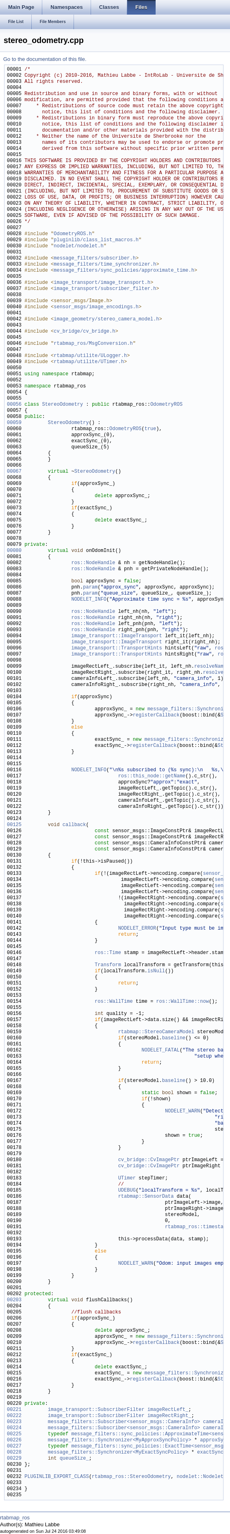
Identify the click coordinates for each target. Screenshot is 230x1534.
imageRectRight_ (169, 1416)
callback (74, 825)
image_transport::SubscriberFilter (96, 1409)
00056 (14, 404)
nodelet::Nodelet (200, 1476)
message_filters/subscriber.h (95, 258)
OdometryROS (166, 404)
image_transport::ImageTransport (116, 636)
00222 (14, 1416)
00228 (14, 1452)
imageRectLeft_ (168, 1409)
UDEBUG (127, 1190)
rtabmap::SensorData (146, 1196)
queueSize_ (74, 1458)
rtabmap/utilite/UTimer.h (89, 362)
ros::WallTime (114, 1001)
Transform (108, 965)
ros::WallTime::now (182, 1001)
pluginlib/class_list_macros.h (96, 240)
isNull (156, 971)
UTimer (127, 1178)
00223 (14, 1422)
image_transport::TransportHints (116, 648)
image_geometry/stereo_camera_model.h (106, 319)
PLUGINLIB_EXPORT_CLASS (56, 1476)
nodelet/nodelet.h (78, 246)
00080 (14, 550)
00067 (14, 471)
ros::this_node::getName (152, 776)
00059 (14, 423)
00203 (14, 1300)
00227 (14, 1446)
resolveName (210, 666)
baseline (174, 1038)
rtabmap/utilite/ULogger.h (90, 356)
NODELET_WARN (182, 1111)
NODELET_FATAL (160, 1050)
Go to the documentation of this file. (45, 59)
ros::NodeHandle (93, 563)
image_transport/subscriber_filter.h (105, 289)
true (150, 429)
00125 (14, 825)
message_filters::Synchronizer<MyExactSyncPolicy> (118, 1452)
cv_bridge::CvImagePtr (149, 1160)
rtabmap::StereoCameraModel (156, 1032)
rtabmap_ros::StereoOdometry (131, 1476)
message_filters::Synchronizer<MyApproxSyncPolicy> (119, 1440)
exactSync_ (211, 1452)
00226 (14, 1440)
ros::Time (108, 953)
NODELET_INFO (88, 599)
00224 (14, 1428)
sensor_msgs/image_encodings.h (96, 307)
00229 (14, 1458)
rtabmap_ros (15, 1518)
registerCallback (156, 715)
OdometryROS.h (73, 234)
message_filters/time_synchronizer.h (105, 264)
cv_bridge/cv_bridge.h (84, 331)
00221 (14, 1409)
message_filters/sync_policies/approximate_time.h (124, 270)
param (90, 587)
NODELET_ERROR (137, 928)
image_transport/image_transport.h (102, 282)
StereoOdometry (62, 404)
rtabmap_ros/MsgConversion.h (93, 343)
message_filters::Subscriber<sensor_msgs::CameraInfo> (124, 1422)
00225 (14, 1434)
